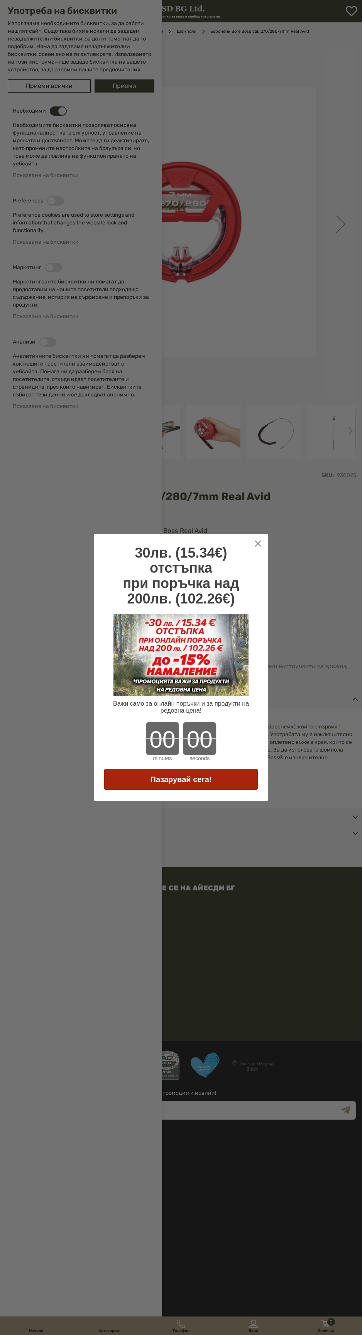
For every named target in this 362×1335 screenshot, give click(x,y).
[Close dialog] (258, 543)
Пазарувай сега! (181, 779)
